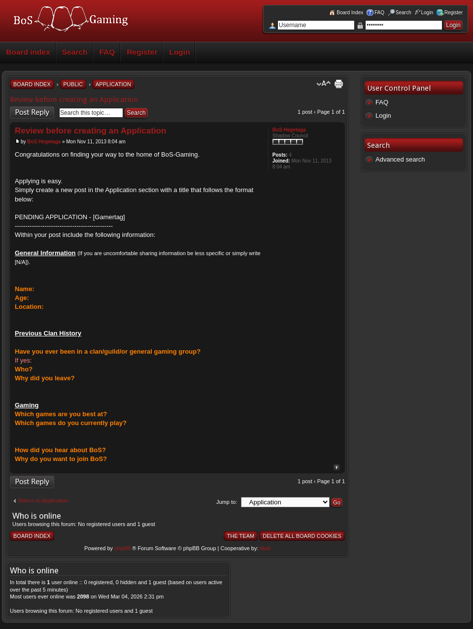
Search (75, 52)
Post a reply (32, 112)
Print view (339, 83)
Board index (28, 52)
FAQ (107, 52)
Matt (265, 548)
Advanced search (400, 159)
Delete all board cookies (302, 536)
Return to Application (43, 500)
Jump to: (226, 502)
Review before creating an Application (74, 99)
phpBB (122, 548)
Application (113, 84)
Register (142, 52)
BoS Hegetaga (44, 141)
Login (179, 52)
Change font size (323, 83)
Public (73, 84)
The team (240, 536)
